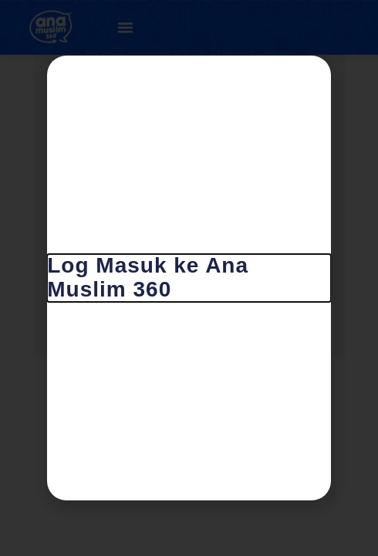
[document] (189, 278)
